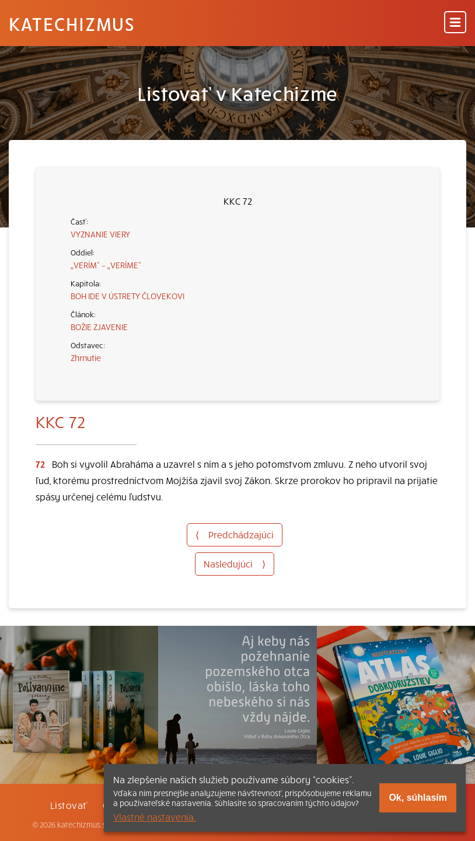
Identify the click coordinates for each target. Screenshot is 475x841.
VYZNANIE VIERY (100, 234)
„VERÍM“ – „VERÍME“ (106, 265)
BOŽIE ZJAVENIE (99, 326)
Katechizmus (72, 23)
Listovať (69, 805)
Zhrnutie (86, 357)
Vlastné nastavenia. (154, 816)
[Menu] (455, 23)
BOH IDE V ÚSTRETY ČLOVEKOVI (127, 295)
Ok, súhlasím (418, 798)
